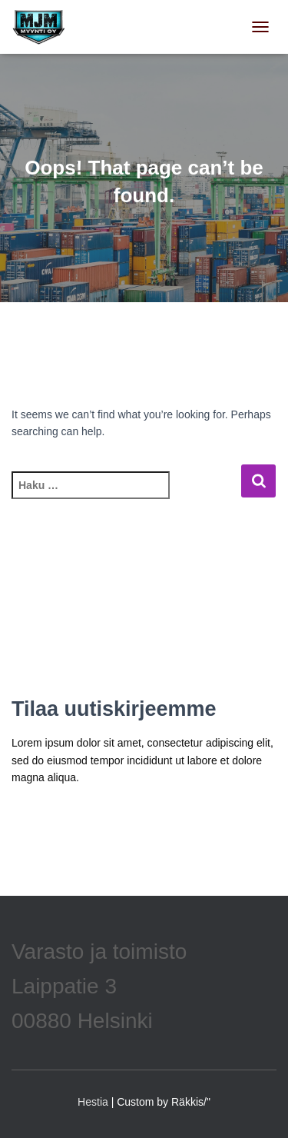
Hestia (93, 1102)
